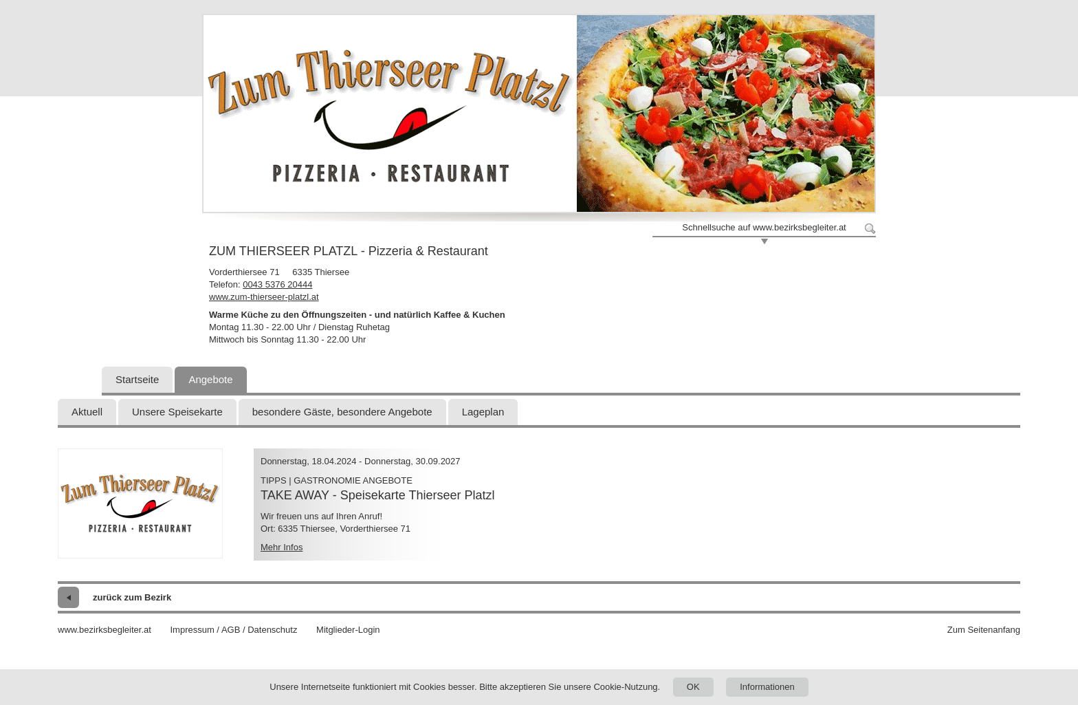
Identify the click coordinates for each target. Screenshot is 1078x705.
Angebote (210, 379)
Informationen (767, 687)
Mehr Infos (281, 547)
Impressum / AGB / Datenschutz (233, 630)
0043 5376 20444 (277, 284)
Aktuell (87, 411)
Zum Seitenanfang (983, 630)
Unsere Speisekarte (177, 411)
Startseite (137, 379)
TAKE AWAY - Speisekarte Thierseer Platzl (377, 495)
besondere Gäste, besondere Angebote (342, 411)
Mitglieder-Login (348, 630)
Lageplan (483, 411)
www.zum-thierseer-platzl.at (264, 297)
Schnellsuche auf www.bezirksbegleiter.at (764, 227)
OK (693, 687)
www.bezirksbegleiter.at (104, 630)
